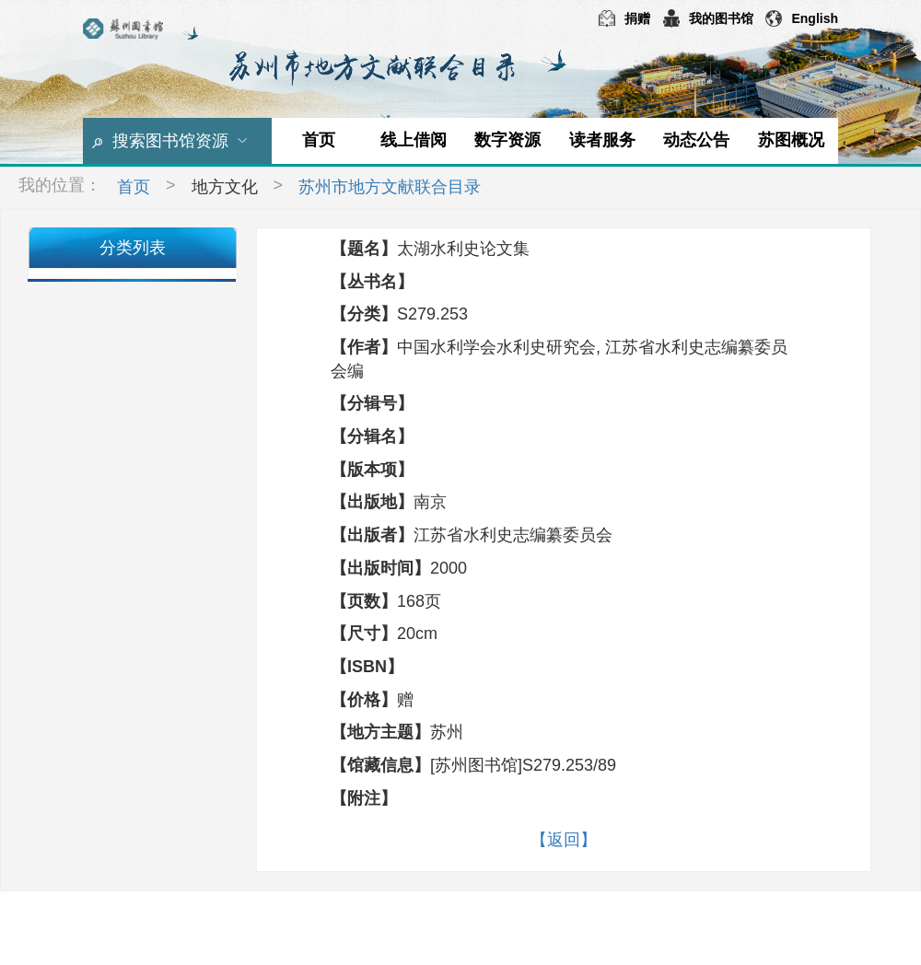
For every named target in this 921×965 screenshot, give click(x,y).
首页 (318, 140)
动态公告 (696, 140)
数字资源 (507, 140)
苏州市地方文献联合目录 (389, 187)
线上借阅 (413, 140)
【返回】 (563, 840)
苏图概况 (791, 140)
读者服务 (602, 140)
